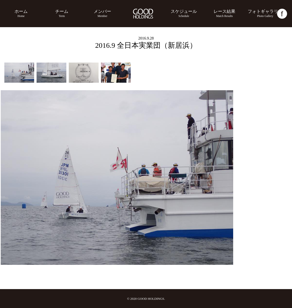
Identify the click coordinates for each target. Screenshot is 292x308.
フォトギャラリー (265, 13)
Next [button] (285, 214)
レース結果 (224, 13)
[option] (19, 72)
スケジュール (183, 13)
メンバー (102, 13)
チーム (61, 13)
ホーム (21, 13)
